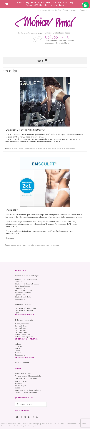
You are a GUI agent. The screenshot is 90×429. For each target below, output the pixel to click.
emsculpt (20, 148)
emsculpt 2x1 (15, 245)
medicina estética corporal (37, 245)
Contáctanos (84, 10)
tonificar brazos (61, 148)
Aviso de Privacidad (22, 363)
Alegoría (34, 426)
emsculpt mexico (40, 148)
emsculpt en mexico (29, 148)
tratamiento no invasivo (52, 245)
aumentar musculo (11, 148)
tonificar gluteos (70, 148)
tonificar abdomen (51, 148)
